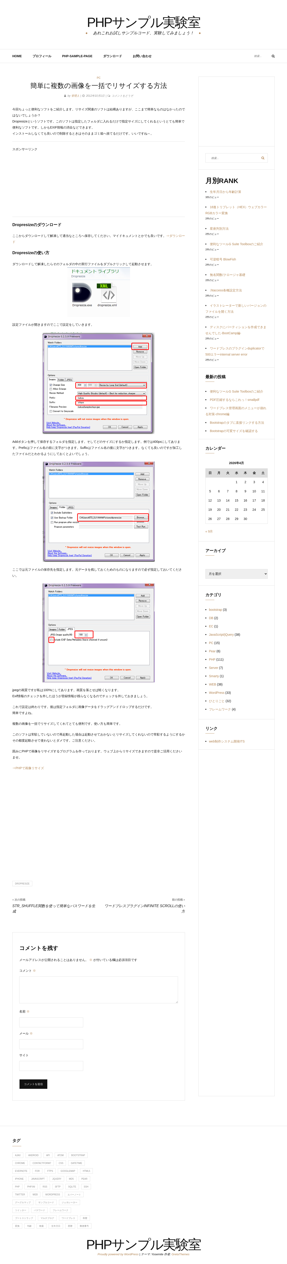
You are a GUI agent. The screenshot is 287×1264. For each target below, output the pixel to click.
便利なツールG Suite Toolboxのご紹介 (236, 244)
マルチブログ (47, 1218)
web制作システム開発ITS (227, 741)
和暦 (85, 1218)
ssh (86, 1186)
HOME (17, 56)
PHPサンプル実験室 (143, 21)
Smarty (214, 676)
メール (26, 1033)
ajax (18, 1155)
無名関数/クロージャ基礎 (227, 275)
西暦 (70, 1226)
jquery (56, 1179)
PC (99, 77)
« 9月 (209, 531)
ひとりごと (217, 701)
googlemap (68, 1171)
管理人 (75, 95)
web (35, 1194)
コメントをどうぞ (122, 95)
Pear (212, 651)
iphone (19, 1179)
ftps (50, 1171)
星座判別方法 (219, 228)
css (61, 1163)
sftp (58, 1186)
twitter (20, 1194)
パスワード (39, 1210)
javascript (38, 1179)
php (17, 1186)
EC (211, 626)
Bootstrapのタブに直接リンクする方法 (237, 422)
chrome (20, 1163)
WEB (212, 684)
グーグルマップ (23, 1202)
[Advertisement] (98, 183)
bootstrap (215, 609)
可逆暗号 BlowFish (223, 259)
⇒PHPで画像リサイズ (28, 768)
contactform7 (42, 1163)
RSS (45, 1186)
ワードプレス (68, 1218)
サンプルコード (46, 1202)
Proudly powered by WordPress (118, 1254)
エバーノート (74, 1194)
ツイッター (20, 1210)
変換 (17, 1226)
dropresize (22, 883)
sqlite (72, 1186)
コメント (27, 970)
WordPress (216, 692)
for (37, 1171)
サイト (24, 1055)
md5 (71, 1179)
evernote (21, 1171)
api (48, 1155)
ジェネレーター (69, 1202)
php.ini (31, 1186)
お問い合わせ (142, 56)
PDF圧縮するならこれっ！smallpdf (234, 400)
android (33, 1155)
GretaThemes (180, 1254)
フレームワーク (220, 709)
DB (211, 618)
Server (213, 668)
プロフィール (42, 56)
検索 (41, 1226)
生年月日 (55, 1226)
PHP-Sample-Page (77, 56)
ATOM (60, 1155)
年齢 (29, 1226)
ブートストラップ (24, 1218)
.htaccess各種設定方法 (226, 290)
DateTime (76, 1163)
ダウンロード (112, 56)
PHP (212, 659)
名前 (24, 1011)
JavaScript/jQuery (221, 634)
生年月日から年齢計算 (225, 192)
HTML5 (86, 1171)
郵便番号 (84, 1226)
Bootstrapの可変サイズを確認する (234, 431)
